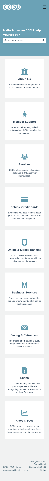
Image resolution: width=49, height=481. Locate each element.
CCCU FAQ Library (12, 467)
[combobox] (22, 40)
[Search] (43, 40)
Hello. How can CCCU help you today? (22, 32)
